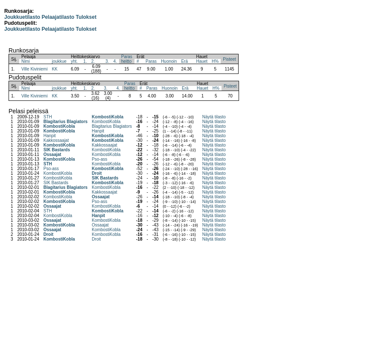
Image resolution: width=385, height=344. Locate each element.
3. (107, 61)
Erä (184, 61)
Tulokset (86, 17)
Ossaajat (52, 154)
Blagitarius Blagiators (66, 121)
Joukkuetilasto (22, 17)
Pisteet (229, 59)
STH (48, 117)
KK (54, 69)
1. (85, 61)
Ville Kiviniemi (34, 69)
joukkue (59, 61)
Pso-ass (99, 159)
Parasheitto (126, 59)
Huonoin (169, 61)
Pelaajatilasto (57, 17)
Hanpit (98, 131)
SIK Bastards (57, 149)
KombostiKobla (107, 117)
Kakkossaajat (56, 140)
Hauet (201, 61)
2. (93, 61)
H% (215, 61)
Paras (151, 61)
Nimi (25, 61)
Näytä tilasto (214, 117)
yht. (74, 61)
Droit (97, 173)
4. (115, 61)
